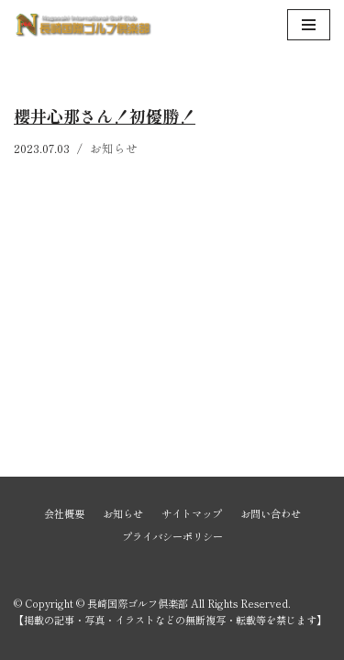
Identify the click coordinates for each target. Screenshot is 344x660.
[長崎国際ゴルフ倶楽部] (82, 25)
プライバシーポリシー (172, 536)
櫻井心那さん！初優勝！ (104, 115)
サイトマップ (191, 513)
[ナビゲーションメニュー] (308, 24)
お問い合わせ (270, 513)
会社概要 (64, 513)
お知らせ (114, 148)
